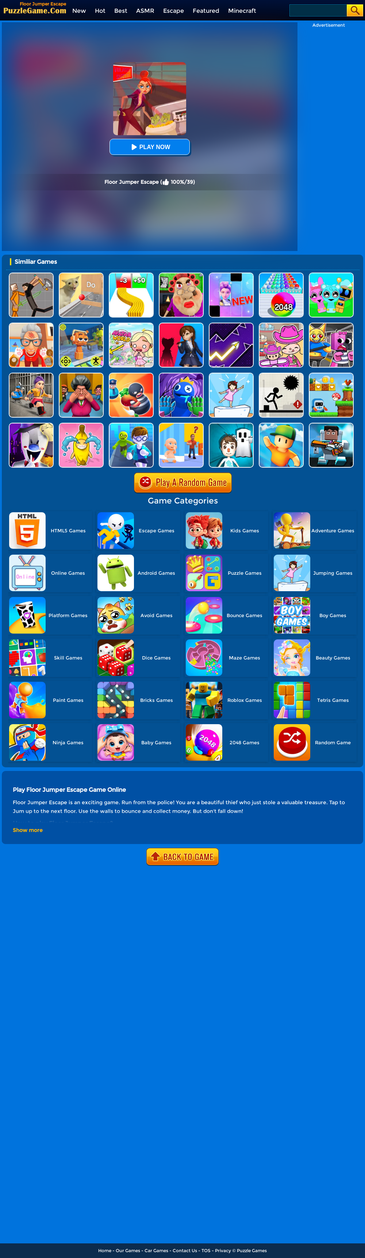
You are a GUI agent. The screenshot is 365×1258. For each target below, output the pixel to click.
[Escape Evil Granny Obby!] (181, 275)
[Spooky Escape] (231, 425)
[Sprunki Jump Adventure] (81, 325)
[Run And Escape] (331, 375)
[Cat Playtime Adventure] (31, 325)
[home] (35, 10)
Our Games (128, 1250)
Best (120, 10)
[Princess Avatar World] (131, 325)
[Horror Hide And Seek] (81, 375)
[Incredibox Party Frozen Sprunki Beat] (331, 275)
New (79, 10)
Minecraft (242, 10)
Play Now (149, 147)
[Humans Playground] (31, 275)
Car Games (156, 1250)
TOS (206, 1250)
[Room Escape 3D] (131, 375)
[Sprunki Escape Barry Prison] (331, 325)
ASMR (145, 10)
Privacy (223, 1250)
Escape (173, 10)
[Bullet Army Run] (131, 275)
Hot (100, 10)
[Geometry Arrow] (231, 325)
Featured (206, 10)
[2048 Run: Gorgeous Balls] (281, 275)
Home (104, 1250)
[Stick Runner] (281, 375)
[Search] (317, 10)
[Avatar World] (281, 325)
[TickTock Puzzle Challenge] (81, 275)
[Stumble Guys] (281, 425)
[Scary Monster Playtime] (181, 325)
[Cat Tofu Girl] (231, 375)
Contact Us (185, 1250)
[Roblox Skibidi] (331, 425)
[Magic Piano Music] (231, 275)
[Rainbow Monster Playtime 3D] (181, 375)
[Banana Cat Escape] (81, 425)
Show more (28, 830)
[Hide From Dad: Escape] (181, 425)
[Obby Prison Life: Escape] (31, 375)
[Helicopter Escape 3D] (131, 425)
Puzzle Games (252, 1250)
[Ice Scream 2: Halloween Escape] (31, 425)
